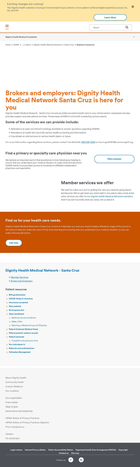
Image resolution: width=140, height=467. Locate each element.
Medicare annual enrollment (24, 319)
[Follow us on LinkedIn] (83, 460)
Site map (75, 453)
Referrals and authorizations (21, 350)
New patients (15, 308)
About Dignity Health (15, 377)
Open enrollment (16, 315)
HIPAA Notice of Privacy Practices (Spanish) (27, 422)
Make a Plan (17, 323)
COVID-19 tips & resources (21, 300)
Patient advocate (16, 338)
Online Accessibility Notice (60, 450)
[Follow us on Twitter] (76, 459)
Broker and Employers (21, 282)
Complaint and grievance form (25, 342)
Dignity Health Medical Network (48, 45)
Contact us (64, 453)
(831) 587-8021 (88, 142)
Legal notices (16, 450)
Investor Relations (14, 386)
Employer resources (85, 45)
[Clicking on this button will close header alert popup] (133, 6)
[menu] (7, 27)
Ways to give (11, 406)
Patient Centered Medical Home (23, 331)
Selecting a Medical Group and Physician (29, 327)
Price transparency (14, 427)
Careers (9, 434)
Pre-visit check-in (17, 346)
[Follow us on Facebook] (68, 460)
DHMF (17, 45)
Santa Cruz (70, 45)
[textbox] (110, 27)
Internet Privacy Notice (35, 450)
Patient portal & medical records (23, 335)
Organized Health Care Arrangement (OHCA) (95, 450)
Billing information (17, 296)
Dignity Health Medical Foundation (21, 37)
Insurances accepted (18, 304)
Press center (11, 402)
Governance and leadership (19, 411)
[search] (128, 27)
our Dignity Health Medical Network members (110, 196)
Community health (14, 382)
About (29, 45)
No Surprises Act (16, 312)
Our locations (12, 391)
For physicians (12, 438)
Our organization (13, 398)
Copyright (123, 450)
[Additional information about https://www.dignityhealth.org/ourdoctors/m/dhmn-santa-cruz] (114, 159)
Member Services (19, 279)
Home (9, 45)
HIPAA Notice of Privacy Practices (22, 418)
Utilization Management (19, 354)
